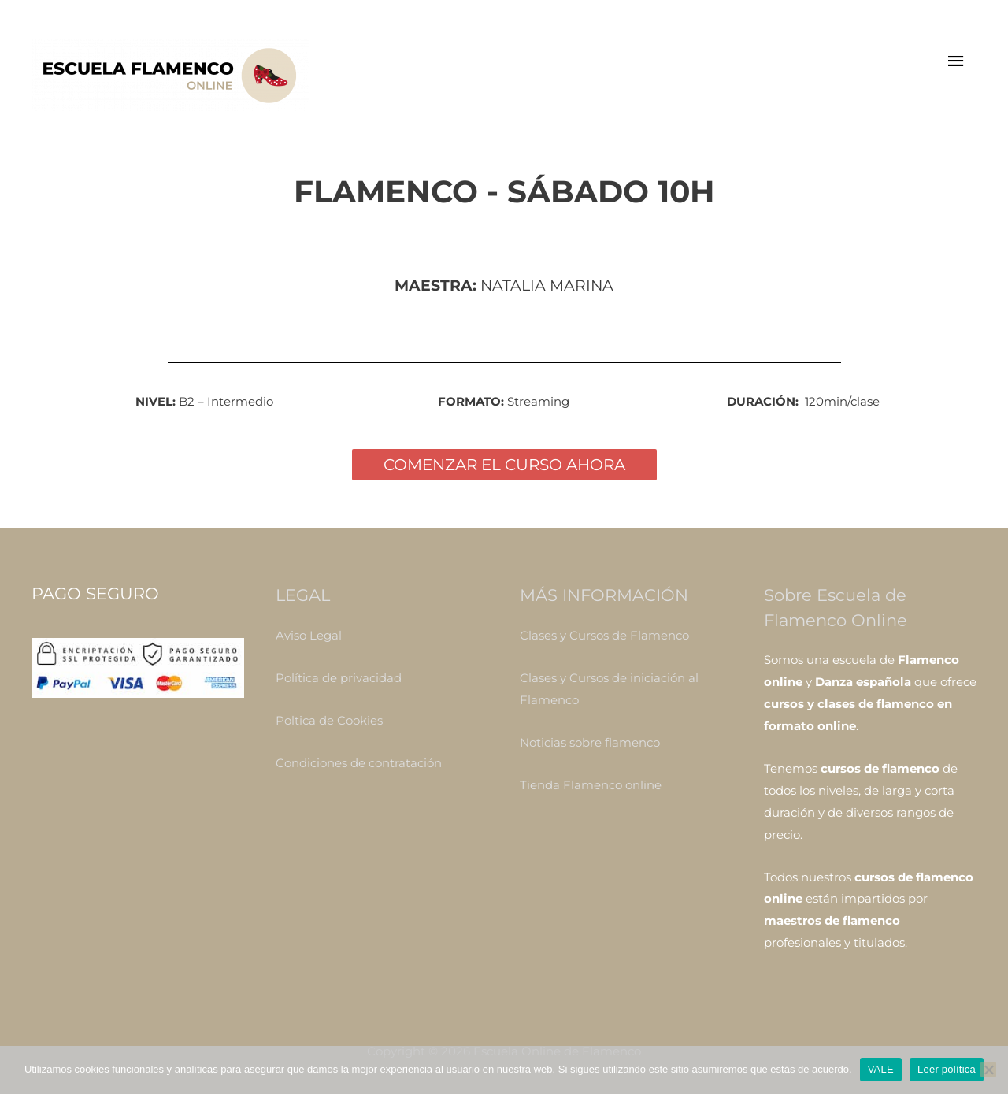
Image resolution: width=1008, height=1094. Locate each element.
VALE (881, 1069)
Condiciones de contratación (359, 762)
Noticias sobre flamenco (590, 742)
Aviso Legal (309, 635)
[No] (988, 1069)
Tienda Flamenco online (591, 784)
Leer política (946, 1069)
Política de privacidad (339, 677)
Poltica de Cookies (329, 720)
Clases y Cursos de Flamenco (604, 635)
